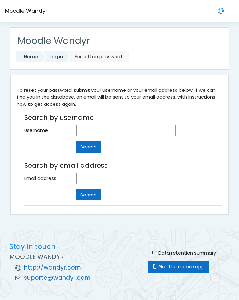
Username (36, 130)
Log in (56, 56)
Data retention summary (184, 253)
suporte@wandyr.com (57, 278)
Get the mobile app (178, 266)
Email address (40, 178)
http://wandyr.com (52, 267)
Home (31, 56)
